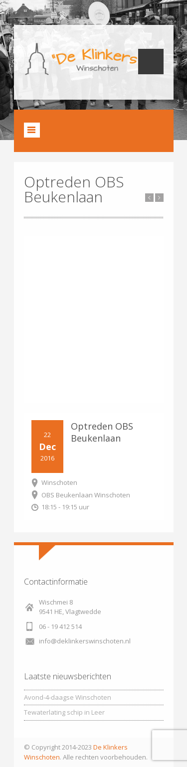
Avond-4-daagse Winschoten (67, 697)
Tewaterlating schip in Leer (64, 712)
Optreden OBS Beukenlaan (102, 432)
